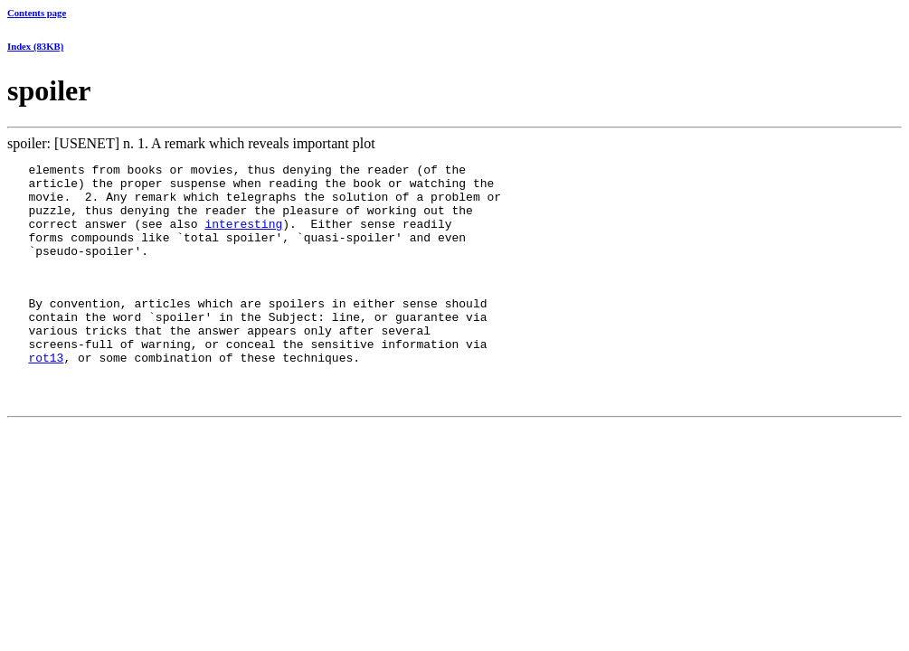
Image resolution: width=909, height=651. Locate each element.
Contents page (36, 12)
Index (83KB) (35, 46)
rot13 (45, 395)
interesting (243, 237)
